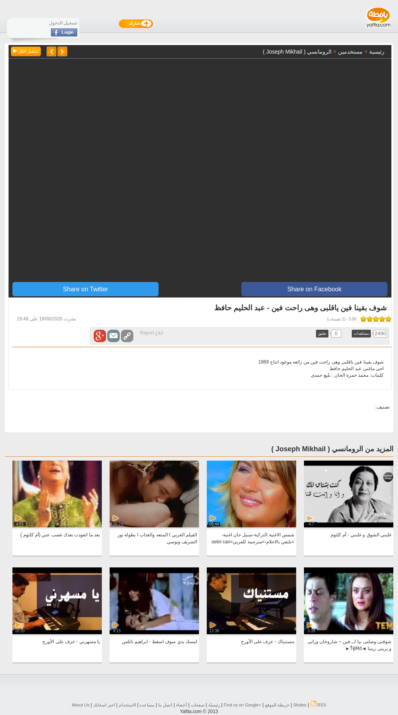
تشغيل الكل (25, 51)
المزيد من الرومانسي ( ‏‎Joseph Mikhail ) (332, 449)
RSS (318, 705)
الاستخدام (127, 705)
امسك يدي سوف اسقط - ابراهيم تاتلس (159, 641)
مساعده (147, 705)
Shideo (299, 705)
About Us (80, 705)
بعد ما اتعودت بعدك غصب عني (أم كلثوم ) (60, 535)
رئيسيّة (214, 705)
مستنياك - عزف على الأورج (267, 641)
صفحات (197, 705)
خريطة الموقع (277, 705)
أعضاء (181, 705)
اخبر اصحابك (104, 705)
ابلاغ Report (151, 333)
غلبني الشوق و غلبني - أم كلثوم (361, 535)
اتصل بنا (165, 705)
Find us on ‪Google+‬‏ (242, 705)
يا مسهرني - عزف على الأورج (71, 641)
